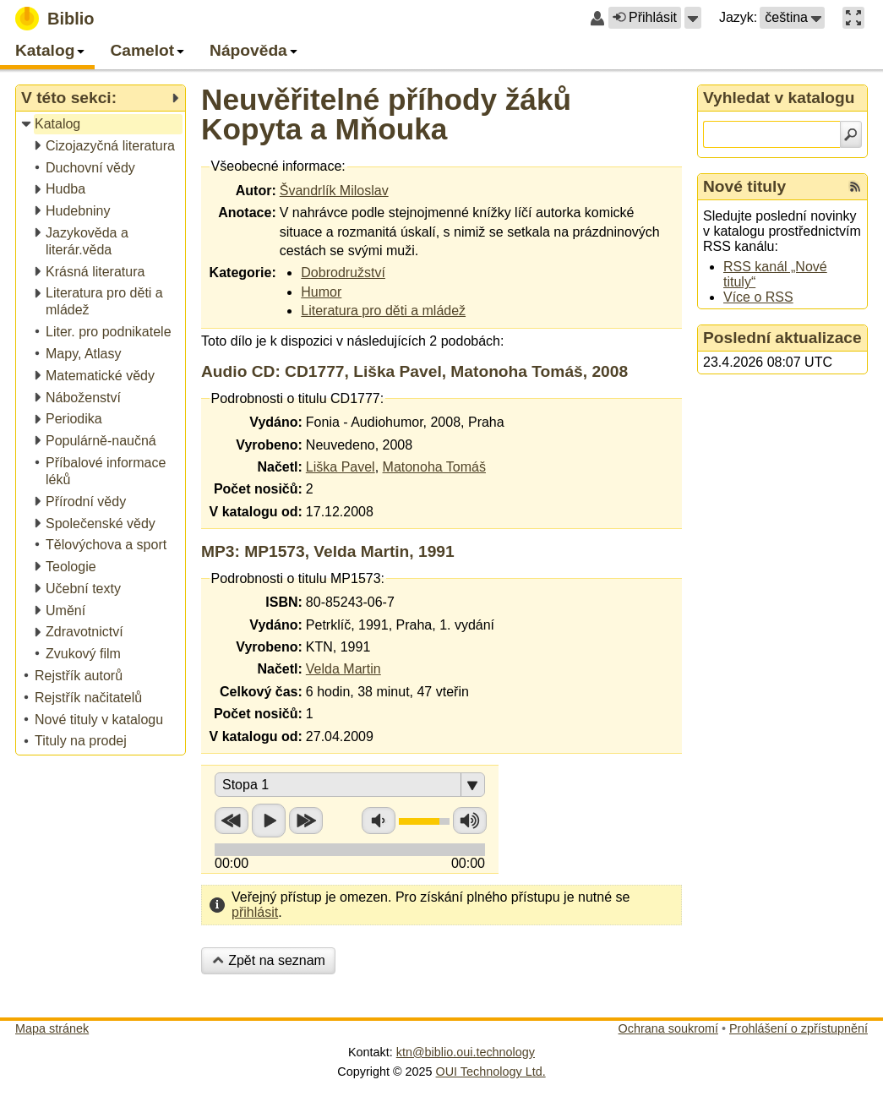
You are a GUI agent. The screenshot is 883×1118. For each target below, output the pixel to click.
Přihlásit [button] (645, 17)
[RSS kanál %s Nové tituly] (855, 186)
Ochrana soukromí (668, 1028)
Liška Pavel (340, 467)
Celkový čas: (261, 691)
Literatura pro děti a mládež (383, 310)
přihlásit (255, 912)
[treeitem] (102, 124)
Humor (321, 292)
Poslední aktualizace (782, 337)
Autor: (256, 190)
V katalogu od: (256, 511)
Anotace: (246, 212)
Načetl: (279, 467)
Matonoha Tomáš (434, 467)
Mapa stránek (52, 1028)
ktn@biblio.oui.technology (465, 1052)
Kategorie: (243, 272)
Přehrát (269, 820)
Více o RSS (758, 297)
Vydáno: (276, 422)
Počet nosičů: (258, 489)
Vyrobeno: (269, 445)
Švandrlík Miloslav (334, 190)
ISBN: (284, 602)
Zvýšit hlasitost (470, 820)
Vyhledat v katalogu (779, 97)
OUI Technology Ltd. (491, 1071)
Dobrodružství (343, 272)
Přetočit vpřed (306, 820)
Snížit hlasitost (378, 820)
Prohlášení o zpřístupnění (798, 1028)
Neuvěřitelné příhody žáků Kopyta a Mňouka (386, 114)
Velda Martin (343, 669)
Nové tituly (744, 186)
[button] (692, 18)
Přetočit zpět (231, 820)
